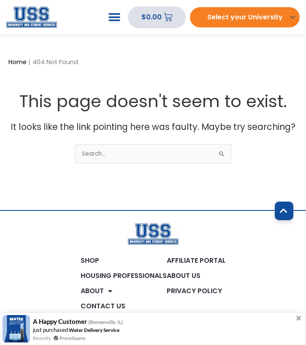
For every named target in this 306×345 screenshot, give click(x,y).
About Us (183, 275)
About (96, 291)
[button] (114, 17)
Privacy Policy (194, 291)
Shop (90, 260)
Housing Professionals (124, 275)
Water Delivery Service (94, 330)
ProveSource (73, 338)
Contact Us (103, 306)
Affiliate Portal (196, 260)
